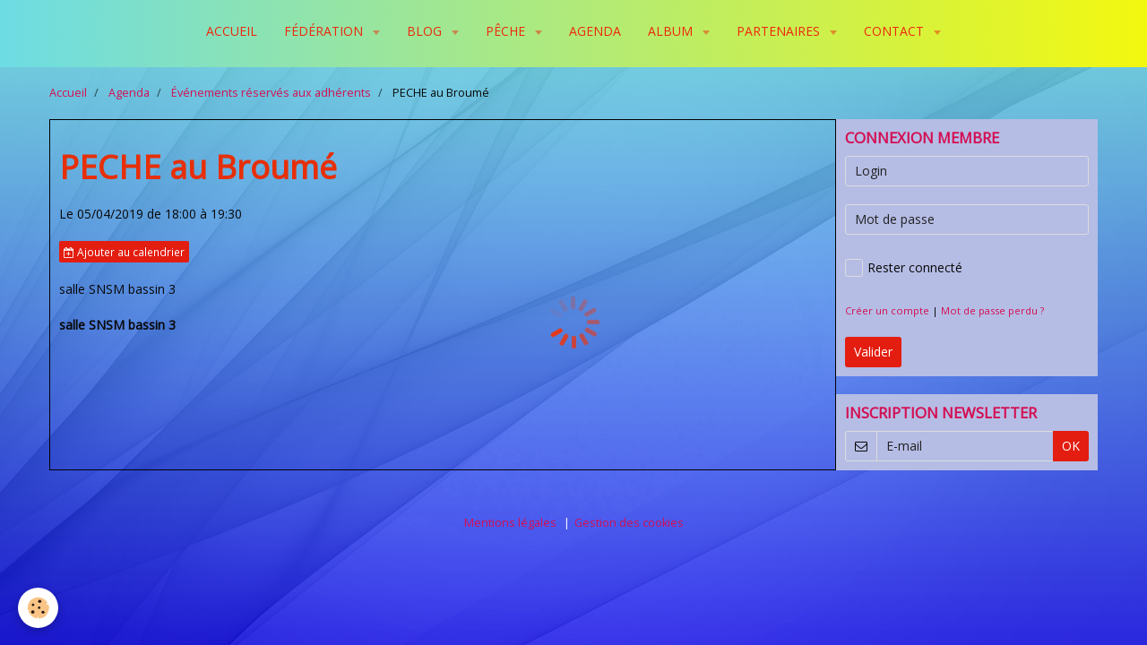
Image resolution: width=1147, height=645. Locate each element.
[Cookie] (38, 608)
